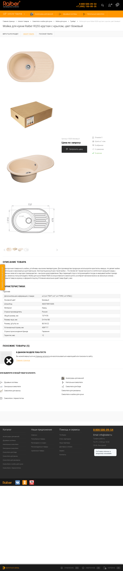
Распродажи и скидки (38, 443)
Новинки (34, 435)
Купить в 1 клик (99, 141)
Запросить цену (74, 149)
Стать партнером (65, 439)
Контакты (62, 455)
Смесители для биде (71, 386)
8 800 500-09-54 (103, 429)
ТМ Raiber (62, 435)
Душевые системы (68, 14)
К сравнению (98, 149)
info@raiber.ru (105, 435)
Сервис (61, 451)
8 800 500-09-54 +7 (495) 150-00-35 (86, 5)
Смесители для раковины (71, 390)
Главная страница (23, 360)
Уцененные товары (37, 451)
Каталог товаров (14, 14)
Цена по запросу (71, 142)
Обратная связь (11, 568)
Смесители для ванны (10, 391)
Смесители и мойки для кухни (73, 394)
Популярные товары (38, 439)
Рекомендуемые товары (39, 447)
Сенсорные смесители (10, 386)
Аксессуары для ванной (41, 14)
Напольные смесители (93, 14)
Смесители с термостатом (12, 398)
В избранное (97, 145)
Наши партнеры (64, 443)
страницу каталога (42, 356)
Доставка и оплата (65, 447)
